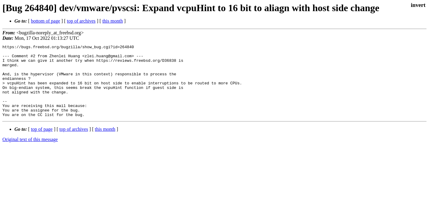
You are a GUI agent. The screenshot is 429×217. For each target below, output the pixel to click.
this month (112, 21)
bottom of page (45, 21)
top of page (42, 143)
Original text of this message (30, 153)
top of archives (81, 21)
